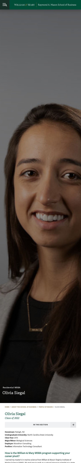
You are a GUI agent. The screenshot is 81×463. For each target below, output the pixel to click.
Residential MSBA (11, 387)
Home (7, 407)
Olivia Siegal (13, 392)
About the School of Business (24, 407)
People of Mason (46, 407)
